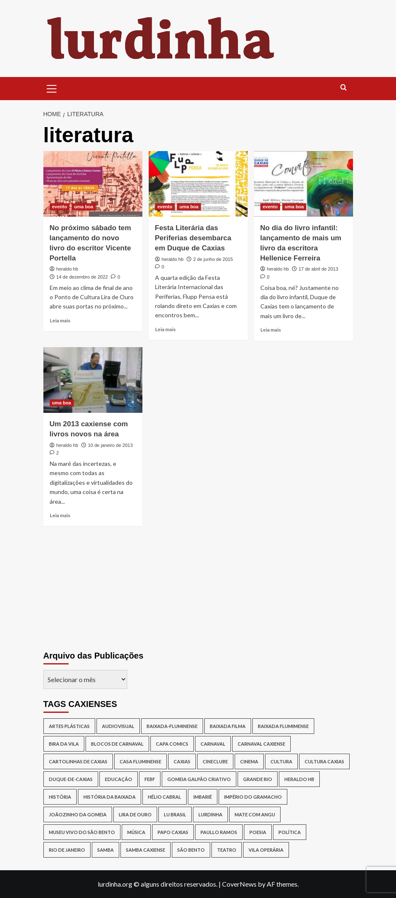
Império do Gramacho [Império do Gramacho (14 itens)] (253, 797)
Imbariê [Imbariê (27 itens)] (202, 797)
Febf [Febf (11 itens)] (149, 779)
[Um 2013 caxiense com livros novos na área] (92, 380)
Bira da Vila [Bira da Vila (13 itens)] (64, 744)
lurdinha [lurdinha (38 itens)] (210, 814)
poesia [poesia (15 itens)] (257, 832)
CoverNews (239, 884)
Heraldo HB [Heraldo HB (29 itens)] (299, 779)
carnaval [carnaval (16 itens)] (213, 744)
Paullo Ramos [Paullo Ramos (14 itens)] (219, 832)
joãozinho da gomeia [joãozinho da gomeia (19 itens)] (78, 814)
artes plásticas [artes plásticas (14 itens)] (69, 726)
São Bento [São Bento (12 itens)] (191, 850)
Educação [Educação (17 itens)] (118, 779)
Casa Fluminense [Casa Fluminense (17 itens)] (140, 761)
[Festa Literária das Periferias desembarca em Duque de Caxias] (198, 184)
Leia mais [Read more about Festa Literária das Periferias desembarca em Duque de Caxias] (165, 329)
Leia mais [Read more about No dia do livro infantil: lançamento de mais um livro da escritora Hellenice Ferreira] (270, 330)
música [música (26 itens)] (136, 832)
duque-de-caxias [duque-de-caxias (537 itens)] (71, 779)
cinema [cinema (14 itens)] (249, 761)
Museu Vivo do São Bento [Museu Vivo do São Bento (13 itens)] (82, 832)
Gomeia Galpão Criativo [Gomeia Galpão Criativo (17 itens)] (199, 779)
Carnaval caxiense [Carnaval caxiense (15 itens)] (261, 744)
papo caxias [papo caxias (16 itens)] (173, 832)
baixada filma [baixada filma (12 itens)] (228, 726)
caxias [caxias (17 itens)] (182, 761)
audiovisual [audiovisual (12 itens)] (118, 726)
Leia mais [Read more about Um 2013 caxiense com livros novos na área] (60, 515)
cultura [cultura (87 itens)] (281, 761)
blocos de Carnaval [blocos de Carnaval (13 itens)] (117, 744)
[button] (51, 87)
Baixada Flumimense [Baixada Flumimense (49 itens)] (283, 726)
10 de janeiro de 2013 (110, 445)
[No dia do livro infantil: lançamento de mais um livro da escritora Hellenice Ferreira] (303, 184)
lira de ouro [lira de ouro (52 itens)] (135, 814)
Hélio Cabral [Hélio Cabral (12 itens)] (164, 797)
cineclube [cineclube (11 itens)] (215, 761)
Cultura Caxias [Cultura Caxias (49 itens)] (324, 761)
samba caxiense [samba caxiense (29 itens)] (145, 850)
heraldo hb (67, 268)
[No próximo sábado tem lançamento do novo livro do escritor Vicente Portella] (92, 184)
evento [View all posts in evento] (59, 206)
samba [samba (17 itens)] (105, 850)
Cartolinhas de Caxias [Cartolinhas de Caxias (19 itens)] (78, 761)
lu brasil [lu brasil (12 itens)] (175, 814)
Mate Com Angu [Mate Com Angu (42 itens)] (255, 814)
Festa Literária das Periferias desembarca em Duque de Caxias (193, 238)
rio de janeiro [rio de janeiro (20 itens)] (67, 850)
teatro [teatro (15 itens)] (226, 850)
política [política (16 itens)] (289, 832)
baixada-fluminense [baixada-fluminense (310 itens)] (172, 726)
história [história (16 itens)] (60, 797)
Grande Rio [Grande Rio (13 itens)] (257, 779)
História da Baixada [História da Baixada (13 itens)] (109, 797)
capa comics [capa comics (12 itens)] (172, 744)
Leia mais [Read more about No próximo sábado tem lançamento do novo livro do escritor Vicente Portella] (60, 320)
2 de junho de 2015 (213, 259)
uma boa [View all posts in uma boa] (83, 206)
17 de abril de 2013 (318, 268)
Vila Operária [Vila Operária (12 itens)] (266, 850)
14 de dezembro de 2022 (82, 276)
